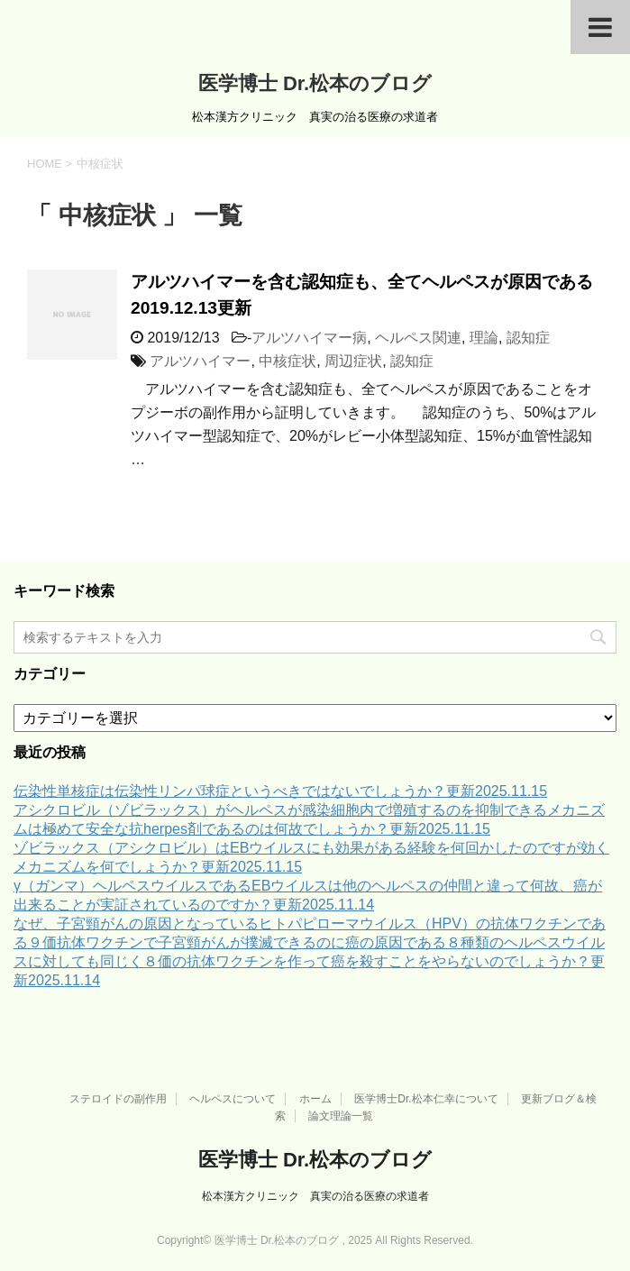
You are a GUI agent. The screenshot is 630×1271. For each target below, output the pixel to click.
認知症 (528, 337)
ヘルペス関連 (418, 337)
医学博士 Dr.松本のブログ (315, 83)
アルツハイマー (200, 361)
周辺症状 (353, 361)
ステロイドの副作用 (118, 1099)
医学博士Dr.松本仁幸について (426, 1099)
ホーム (315, 1099)
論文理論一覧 (340, 1116)
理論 (484, 337)
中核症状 (287, 361)
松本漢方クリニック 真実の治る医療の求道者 (315, 1196)
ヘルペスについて (232, 1099)
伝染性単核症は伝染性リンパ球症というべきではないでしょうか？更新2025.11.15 (280, 791)
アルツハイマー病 (309, 337)
